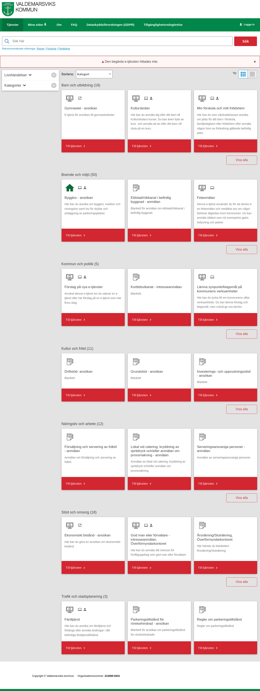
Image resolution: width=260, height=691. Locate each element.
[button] (53, 75)
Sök (245, 41)
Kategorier (12, 85)
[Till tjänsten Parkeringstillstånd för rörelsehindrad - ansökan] (159, 620)
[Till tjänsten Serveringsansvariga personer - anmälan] (225, 447)
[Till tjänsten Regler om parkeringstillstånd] (221, 618)
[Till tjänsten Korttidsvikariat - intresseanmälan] (158, 285)
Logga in (247, 24)
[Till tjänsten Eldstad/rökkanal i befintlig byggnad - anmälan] (159, 198)
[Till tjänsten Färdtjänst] (74, 618)
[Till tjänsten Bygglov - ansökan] (80, 196)
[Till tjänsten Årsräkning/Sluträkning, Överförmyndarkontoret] (225, 536)
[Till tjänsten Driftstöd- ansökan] (80, 370)
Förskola (51, 48)
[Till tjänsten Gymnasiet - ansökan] (82, 106)
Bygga (40, 48)
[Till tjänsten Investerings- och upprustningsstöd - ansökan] (225, 372)
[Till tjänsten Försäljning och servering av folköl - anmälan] (93, 447)
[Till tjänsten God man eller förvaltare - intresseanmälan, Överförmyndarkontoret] (159, 538)
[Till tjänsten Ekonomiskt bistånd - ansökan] (89, 533)
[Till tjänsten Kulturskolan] (142, 106)
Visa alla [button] (242, 160)
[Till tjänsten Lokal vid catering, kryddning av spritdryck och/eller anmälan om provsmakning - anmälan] (159, 449)
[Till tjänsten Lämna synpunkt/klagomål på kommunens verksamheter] (225, 287)
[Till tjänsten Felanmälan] (207, 196)
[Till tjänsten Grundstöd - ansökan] (148, 370)
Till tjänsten (74, 146)
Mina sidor (37, 24)
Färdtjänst (64, 48)
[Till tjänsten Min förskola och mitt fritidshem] (222, 106)
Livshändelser (15, 75)
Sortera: (67, 74)
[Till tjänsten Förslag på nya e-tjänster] (85, 285)
